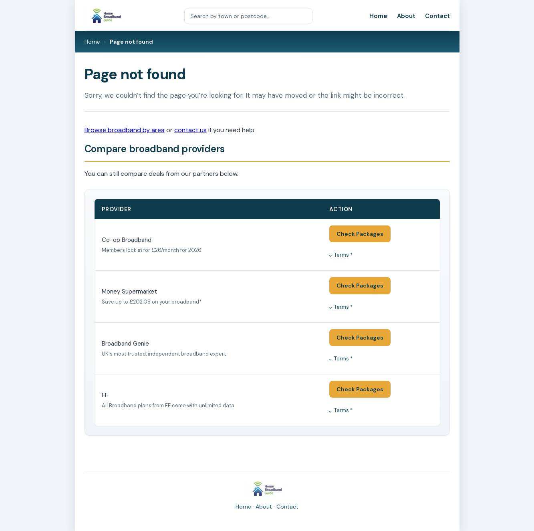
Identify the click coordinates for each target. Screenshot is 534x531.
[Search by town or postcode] (248, 16)
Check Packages (360, 233)
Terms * (343, 254)
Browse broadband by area (125, 130)
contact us (190, 130)
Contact (437, 16)
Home (378, 16)
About (406, 16)
